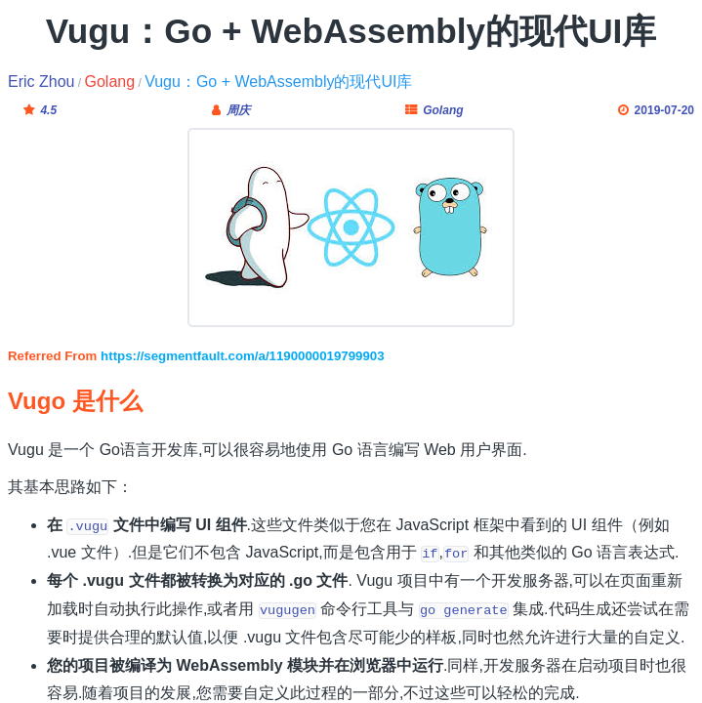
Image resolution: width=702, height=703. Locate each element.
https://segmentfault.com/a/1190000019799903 (243, 356)
